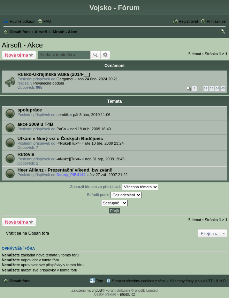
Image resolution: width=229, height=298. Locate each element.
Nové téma (16, 55)
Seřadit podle (114, 195)
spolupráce (29, 109)
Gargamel (64, 79)
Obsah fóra (19, 281)
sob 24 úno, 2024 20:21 (97, 79)
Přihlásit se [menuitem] (216, 21)
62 (205, 88)
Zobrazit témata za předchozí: (114, 187)
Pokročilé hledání (105, 55)
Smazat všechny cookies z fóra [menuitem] (138, 281)
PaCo (61, 129)
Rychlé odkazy (22, 21)
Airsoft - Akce (22, 45)
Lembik (62, 114)
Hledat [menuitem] (223, 32)
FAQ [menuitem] (47, 21)
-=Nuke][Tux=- (68, 143)
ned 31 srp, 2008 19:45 (104, 159)
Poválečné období (48, 83)
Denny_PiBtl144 (70, 175)
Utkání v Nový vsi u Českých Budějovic (60, 138)
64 (217, 88)
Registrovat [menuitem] (188, 21)
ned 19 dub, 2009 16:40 (90, 129)
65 (223, 88)
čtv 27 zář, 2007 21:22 (109, 175)
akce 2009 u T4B (35, 124)
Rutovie (25, 154)
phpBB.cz (127, 294)
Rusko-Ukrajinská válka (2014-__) (53, 74)
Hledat (95, 55)
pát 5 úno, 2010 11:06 (91, 114)
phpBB (97, 290)
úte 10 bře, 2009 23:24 (104, 143)
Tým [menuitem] (99, 281)
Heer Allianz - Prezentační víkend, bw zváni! (65, 170)
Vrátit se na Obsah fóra (27, 233)
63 (211, 88)
